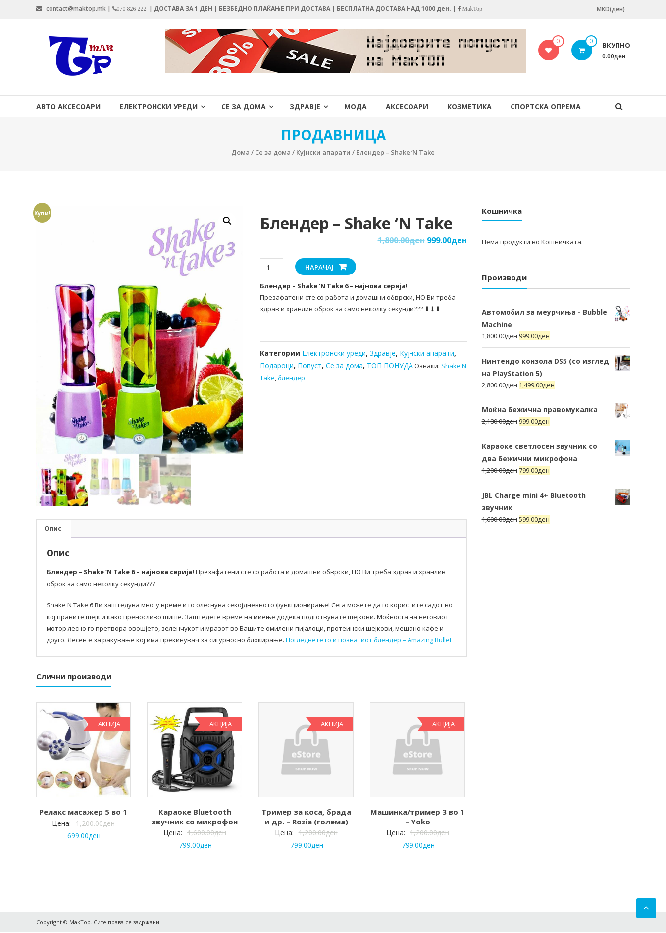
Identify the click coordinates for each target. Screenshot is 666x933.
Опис (52, 529)
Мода (355, 106)
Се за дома (243, 106)
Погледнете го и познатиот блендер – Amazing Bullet (369, 641)
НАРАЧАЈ (319, 267)
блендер (291, 377)
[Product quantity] (271, 267)
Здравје (305, 106)
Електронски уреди (158, 106)
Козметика (469, 106)
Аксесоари (407, 106)
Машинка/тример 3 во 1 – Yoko (417, 817)
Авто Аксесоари (68, 106)
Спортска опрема (546, 106)
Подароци (277, 365)
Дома (240, 152)
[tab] (52, 530)
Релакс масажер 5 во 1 (83, 813)
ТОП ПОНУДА (390, 365)
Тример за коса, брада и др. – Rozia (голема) (306, 817)
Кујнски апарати (323, 152)
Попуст (310, 365)
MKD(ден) (611, 9)
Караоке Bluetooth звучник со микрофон (195, 817)
